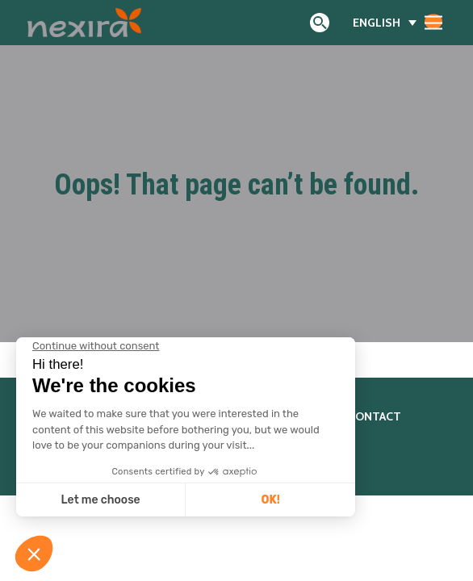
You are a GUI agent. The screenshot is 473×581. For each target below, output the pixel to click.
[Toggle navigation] (433, 22)
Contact (374, 416)
